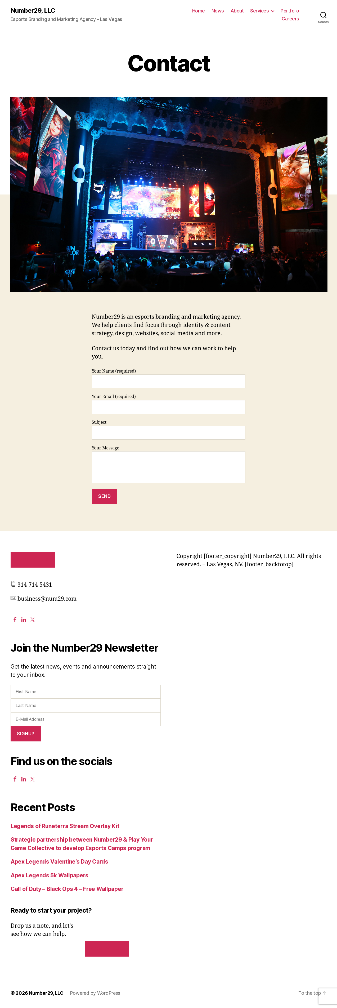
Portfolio (290, 11)
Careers (290, 18)
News (218, 11)
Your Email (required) (168, 404)
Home (198, 11)
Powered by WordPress (95, 993)
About (237, 11)
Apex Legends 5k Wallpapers (49, 875)
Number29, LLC (33, 10)
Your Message (168, 464)
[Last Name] (86, 705)
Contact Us (32, 559)
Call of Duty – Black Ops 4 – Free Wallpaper (67, 889)
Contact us (107, 948)
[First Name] (86, 691)
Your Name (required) (168, 378)
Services (259, 11)
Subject (168, 430)
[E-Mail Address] (86, 719)
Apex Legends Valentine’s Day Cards (59, 861)
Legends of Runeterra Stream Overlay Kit (65, 826)
